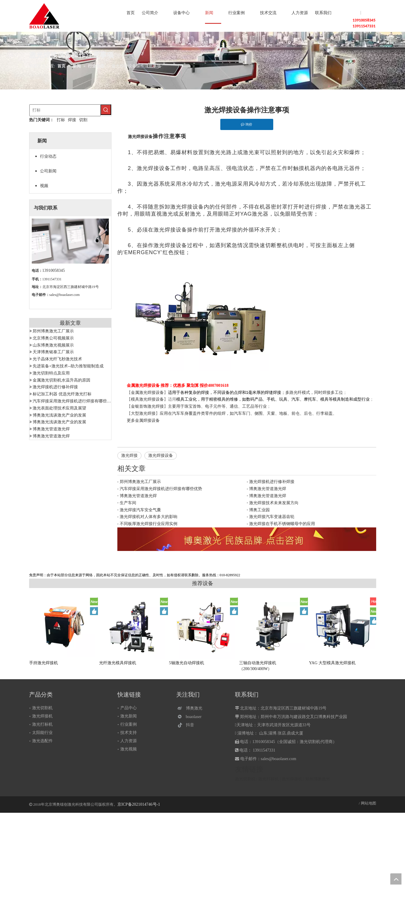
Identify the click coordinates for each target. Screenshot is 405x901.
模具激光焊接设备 (147, 399)
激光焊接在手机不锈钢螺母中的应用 (282, 524)
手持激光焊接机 (43, 663)
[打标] (65, 110)
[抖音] (191, 725)
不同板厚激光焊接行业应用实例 (148, 524)
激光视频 (128, 749)
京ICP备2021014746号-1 (138, 804)
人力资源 (128, 741)
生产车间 (128, 503)
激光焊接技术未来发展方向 (274, 503)
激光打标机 (42, 724)
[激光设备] (246, 539)
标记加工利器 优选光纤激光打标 (62, 394)
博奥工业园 (259, 510)
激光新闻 (128, 716)
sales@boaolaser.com (64, 295)
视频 (44, 186)
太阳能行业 (42, 732)
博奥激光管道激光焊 (51, 429)
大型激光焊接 (143, 413)
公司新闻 (48, 171)
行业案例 (128, 724)
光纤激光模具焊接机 (117, 663)
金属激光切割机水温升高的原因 (61, 380)
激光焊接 (129, 455)
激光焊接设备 (160, 455)
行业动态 (48, 156)
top (395, 879)
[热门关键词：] (106, 109)
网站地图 (368, 803)
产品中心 (128, 708)
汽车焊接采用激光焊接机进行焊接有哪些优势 (74, 401)
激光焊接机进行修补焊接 (55, 387)
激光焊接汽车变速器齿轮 (271, 516)
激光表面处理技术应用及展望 (59, 408)
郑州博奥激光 (317, 779)
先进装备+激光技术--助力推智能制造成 (68, 366)
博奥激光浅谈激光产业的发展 (59, 415)
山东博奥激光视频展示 (53, 345)
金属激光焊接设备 (147, 392)
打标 (61, 120)
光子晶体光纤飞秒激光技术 (57, 359)
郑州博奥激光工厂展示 (53, 331)
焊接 (72, 120)
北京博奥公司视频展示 (53, 338)
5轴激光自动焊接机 (186, 663)
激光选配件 (42, 741)
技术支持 (128, 732)
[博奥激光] (191, 708)
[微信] (191, 716)
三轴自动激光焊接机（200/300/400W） (257, 666)
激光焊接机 (42, 716)
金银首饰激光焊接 (147, 406)
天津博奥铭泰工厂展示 (53, 352)
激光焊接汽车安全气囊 (140, 510)
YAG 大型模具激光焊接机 (332, 663)
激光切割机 (42, 708)
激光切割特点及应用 (51, 373)
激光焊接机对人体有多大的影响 (148, 516)
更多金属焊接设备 (143, 420)
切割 (83, 120)
